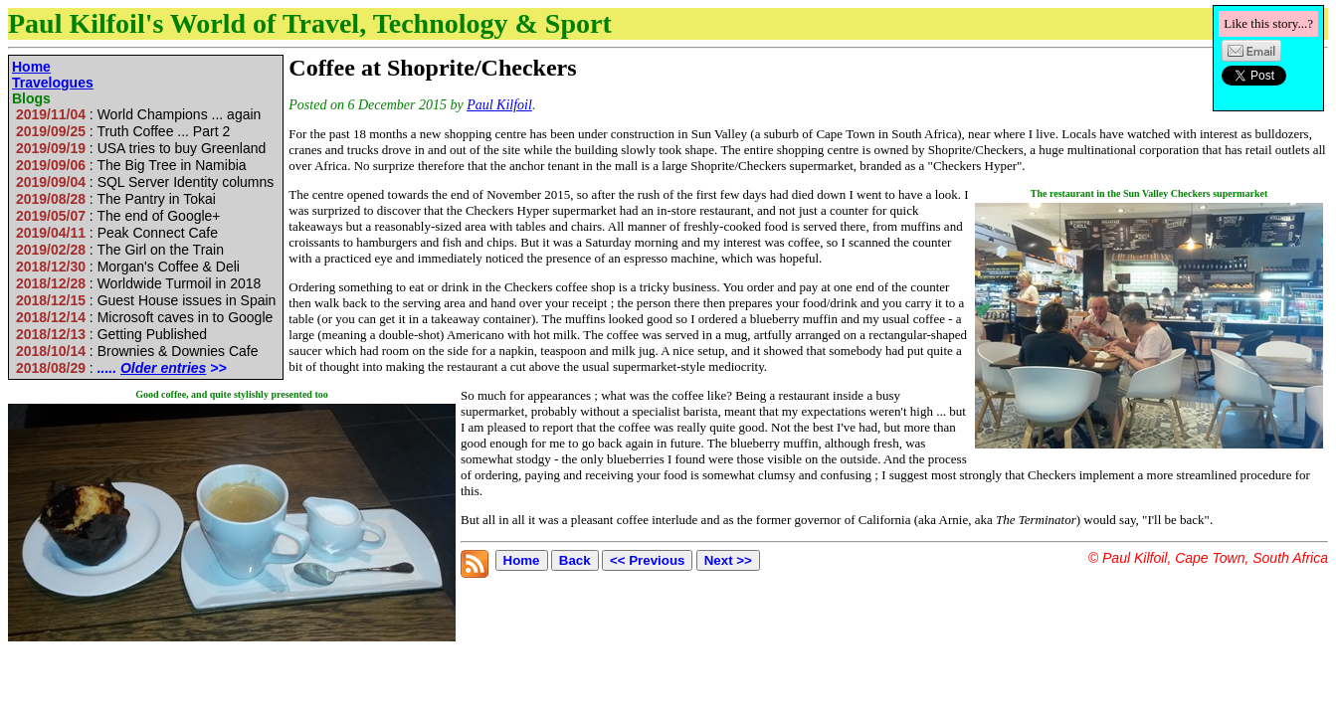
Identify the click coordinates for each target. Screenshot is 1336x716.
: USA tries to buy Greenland (141, 148)
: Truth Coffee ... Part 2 (123, 131)
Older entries (163, 368)
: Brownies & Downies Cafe (137, 351)
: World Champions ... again (138, 114)
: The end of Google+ (118, 216)
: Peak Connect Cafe (117, 233)
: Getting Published (111, 334)
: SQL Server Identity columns (145, 182)
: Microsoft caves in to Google (144, 317)
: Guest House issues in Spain (146, 300)
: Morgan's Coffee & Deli (128, 266)
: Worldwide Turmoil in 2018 (138, 283)
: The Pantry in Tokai (116, 199)
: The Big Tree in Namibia (131, 165)
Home (31, 67)
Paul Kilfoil (499, 104)
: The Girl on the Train (120, 250)
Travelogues (53, 82)
